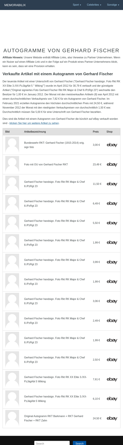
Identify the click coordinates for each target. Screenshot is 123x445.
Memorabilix (15, 5)
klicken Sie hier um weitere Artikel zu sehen (34, 123)
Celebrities (93, 4)
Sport (76, 4)
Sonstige (112, 4)
